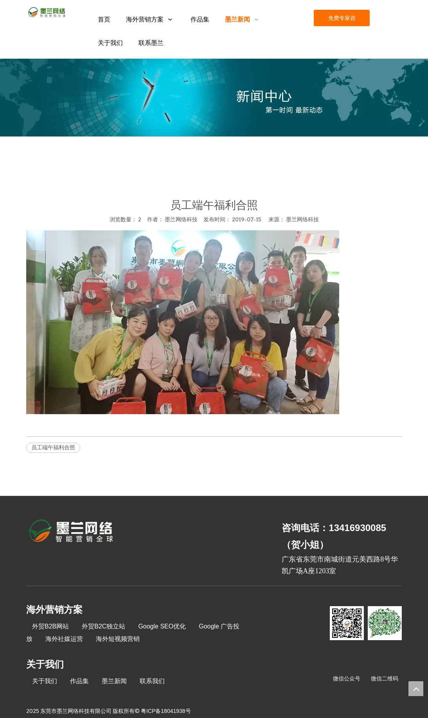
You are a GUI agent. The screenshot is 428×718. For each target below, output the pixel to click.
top (415, 688)
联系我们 (152, 681)
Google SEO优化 (162, 626)
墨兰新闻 (114, 681)
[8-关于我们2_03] (71, 531)
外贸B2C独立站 (103, 626)
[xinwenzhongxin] (214, 97)
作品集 (79, 681)
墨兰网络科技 (302, 219)
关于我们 (44, 681)
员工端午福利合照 (53, 447)
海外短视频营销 (118, 638)
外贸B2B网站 (50, 626)
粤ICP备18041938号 (166, 711)
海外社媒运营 (64, 638)
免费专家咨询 (342, 20)
